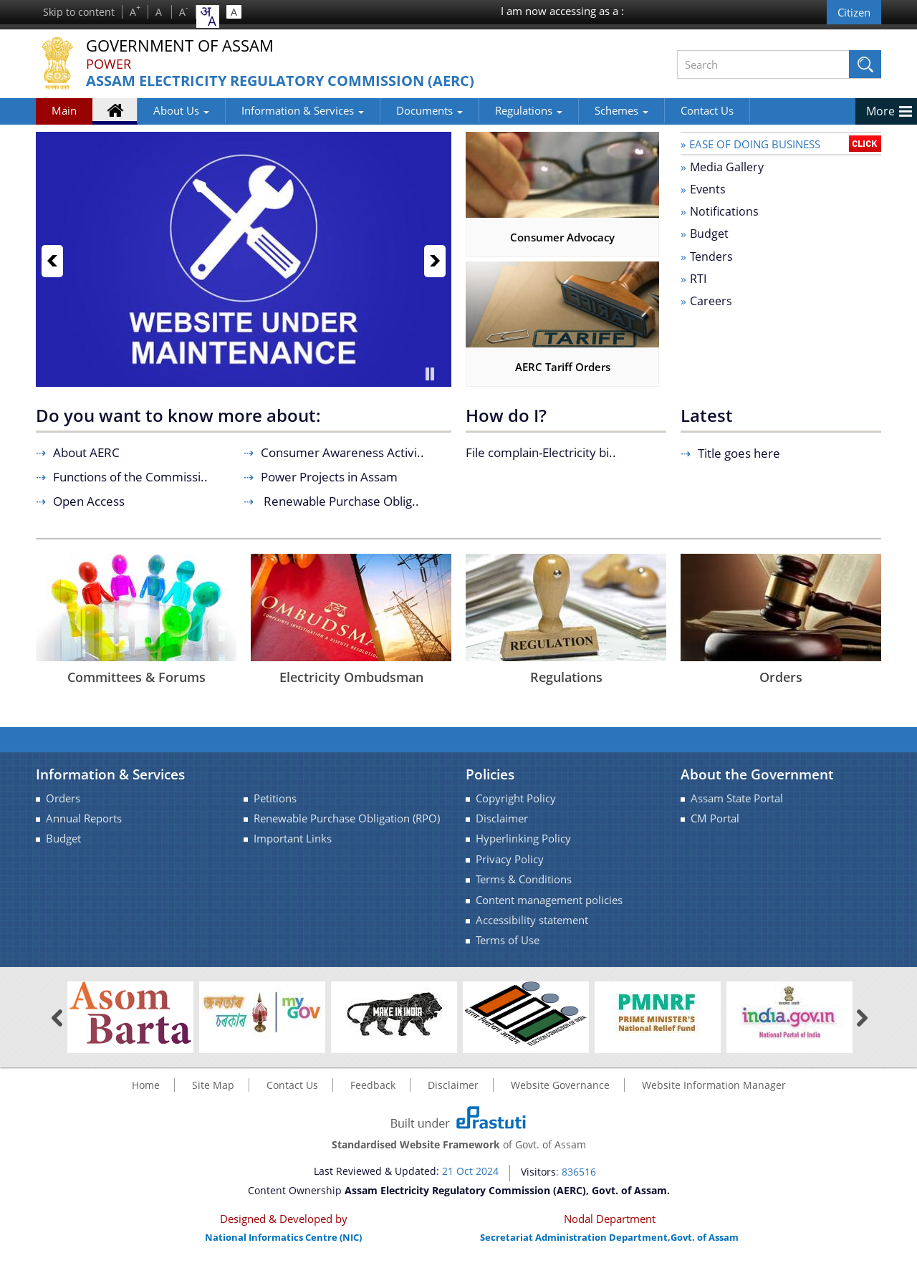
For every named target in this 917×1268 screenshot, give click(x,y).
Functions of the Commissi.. (130, 477)
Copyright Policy (516, 798)
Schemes (621, 110)
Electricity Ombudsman (351, 677)
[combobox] (207, 16)
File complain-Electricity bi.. (541, 452)
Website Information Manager (714, 1085)
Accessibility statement (532, 920)
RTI (698, 279)
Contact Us (707, 110)
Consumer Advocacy (562, 237)
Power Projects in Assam (329, 477)
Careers (711, 301)
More (880, 111)
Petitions (275, 798)
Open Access (89, 501)
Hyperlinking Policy (523, 838)
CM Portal (715, 818)
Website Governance (560, 1085)
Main (64, 110)
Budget (709, 233)
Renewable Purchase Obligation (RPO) (347, 818)
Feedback (372, 1085)
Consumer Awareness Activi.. (342, 452)
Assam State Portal (737, 798)
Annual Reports (84, 818)
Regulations (528, 110)
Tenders (711, 256)
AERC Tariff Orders (562, 367)
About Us (181, 110)
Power (108, 63)
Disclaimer (502, 818)
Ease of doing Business (754, 144)
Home (122, 113)
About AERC (86, 452)
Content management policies (549, 900)
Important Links (293, 838)
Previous (52, 261)
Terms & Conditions (524, 879)
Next (435, 261)
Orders (780, 677)
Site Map (213, 1085)
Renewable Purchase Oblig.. (340, 501)
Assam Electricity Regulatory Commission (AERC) (280, 81)
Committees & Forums (136, 677)
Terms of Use (507, 940)
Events (708, 189)
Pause (430, 374)
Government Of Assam (180, 46)
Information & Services (302, 110)
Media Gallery (727, 167)
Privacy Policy (510, 859)
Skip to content (79, 12)
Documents (429, 110)
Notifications (724, 211)
